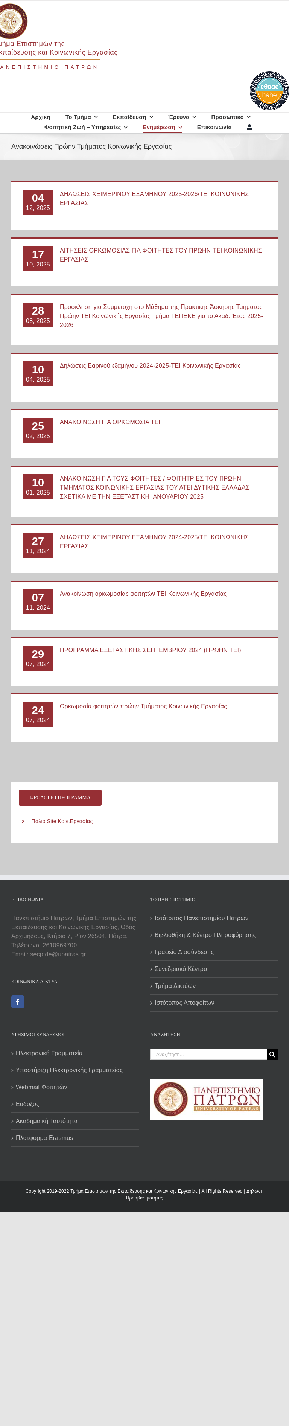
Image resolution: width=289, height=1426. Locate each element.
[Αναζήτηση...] (208, 1054)
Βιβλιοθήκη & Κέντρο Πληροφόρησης (205, 935)
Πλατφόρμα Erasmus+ (46, 1138)
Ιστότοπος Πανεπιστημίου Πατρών (201, 918)
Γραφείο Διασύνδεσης (184, 952)
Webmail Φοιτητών (41, 1087)
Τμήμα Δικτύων (175, 986)
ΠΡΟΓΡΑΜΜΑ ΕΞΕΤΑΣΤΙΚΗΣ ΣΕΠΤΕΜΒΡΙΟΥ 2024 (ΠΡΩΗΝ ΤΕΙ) (150, 650)
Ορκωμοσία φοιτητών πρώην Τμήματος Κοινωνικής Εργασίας (143, 706)
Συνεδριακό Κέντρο (181, 969)
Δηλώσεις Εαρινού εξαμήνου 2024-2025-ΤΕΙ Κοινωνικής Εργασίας (150, 365)
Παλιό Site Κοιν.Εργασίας (62, 821)
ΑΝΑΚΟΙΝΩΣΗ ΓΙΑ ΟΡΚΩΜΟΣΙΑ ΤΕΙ (110, 422)
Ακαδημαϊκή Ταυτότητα (47, 1121)
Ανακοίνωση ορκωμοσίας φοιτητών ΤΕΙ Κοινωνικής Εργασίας (143, 593)
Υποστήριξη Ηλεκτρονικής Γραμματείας (69, 1070)
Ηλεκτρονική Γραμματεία (49, 1053)
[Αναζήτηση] (272, 1054)
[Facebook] (17, 1001)
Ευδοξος (27, 1104)
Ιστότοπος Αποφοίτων (184, 1003)
